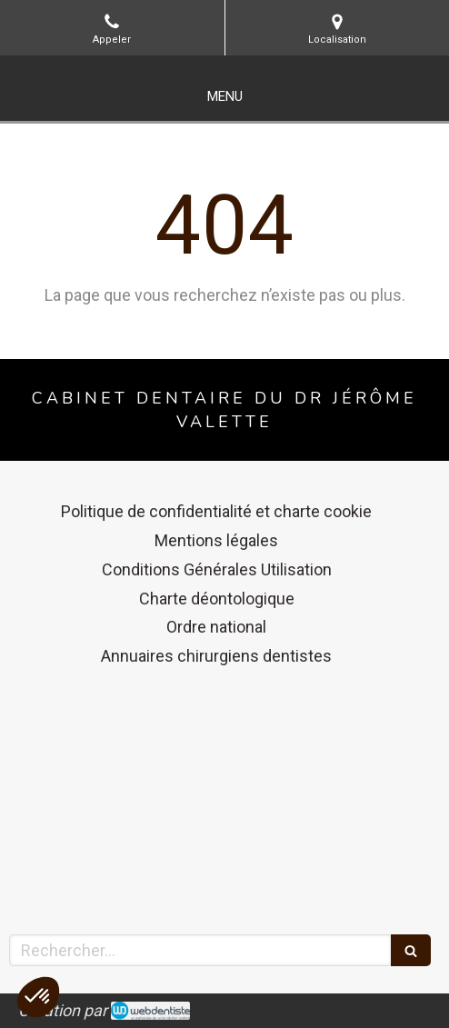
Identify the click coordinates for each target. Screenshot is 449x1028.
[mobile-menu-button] (225, 96)
